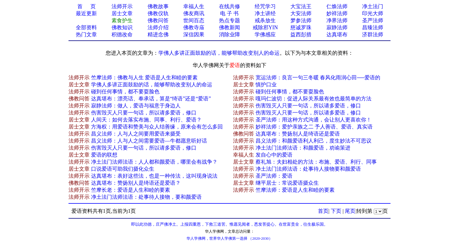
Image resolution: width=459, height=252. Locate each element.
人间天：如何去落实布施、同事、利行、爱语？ (146, 120)
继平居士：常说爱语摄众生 (287, 183)
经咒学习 (265, 6)
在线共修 (229, 6)
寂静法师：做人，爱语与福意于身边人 (136, 106)
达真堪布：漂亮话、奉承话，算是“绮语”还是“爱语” (151, 99)
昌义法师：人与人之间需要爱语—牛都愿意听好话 (149, 141)
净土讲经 (265, 13)
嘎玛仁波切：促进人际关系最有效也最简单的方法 (313, 99)
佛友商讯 (193, 13)
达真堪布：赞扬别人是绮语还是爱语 (298, 134)
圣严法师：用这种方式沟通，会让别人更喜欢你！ (313, 120)
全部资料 (86, 27)
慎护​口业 (266, 85)
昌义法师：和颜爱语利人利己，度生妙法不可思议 (313, 141)
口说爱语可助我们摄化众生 (122, 169)
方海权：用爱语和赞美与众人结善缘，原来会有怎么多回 (157, 127)
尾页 (350, 211)
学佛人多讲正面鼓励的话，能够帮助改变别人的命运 (219, 53)
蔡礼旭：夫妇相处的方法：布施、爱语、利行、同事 (316, 162)
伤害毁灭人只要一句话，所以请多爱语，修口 (308, 106)
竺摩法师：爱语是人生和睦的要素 (295, 190)
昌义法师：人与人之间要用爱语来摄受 (136, 134)
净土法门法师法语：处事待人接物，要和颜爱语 (146, 197)
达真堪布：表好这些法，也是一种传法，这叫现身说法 (154, 176)
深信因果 (193, 34)
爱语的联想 (104, 155)
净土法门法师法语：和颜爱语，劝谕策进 (303, 148)
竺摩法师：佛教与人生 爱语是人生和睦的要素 (144, 77)
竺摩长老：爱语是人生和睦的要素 (130, 190)
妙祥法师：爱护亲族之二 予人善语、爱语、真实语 (314, 127)
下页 (336, 211)
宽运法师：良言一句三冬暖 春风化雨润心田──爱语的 (318, 77)
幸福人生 (193, 6)
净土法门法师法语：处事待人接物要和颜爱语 (308, 169)
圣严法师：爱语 (274, 176)
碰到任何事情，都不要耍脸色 (125, 92)
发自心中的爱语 (274, 155)
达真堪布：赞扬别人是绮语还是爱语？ (136, 183)
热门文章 (86, 34)
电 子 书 (229, 13)
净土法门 (372, 6)
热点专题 (229, 20)
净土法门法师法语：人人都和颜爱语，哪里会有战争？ (154, 162)
